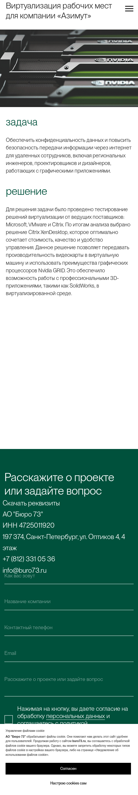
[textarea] (69, 683)
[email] (69, 653)
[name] (69, 575)
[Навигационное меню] (129, 9)
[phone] (69, 627)
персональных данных (75, 716)
